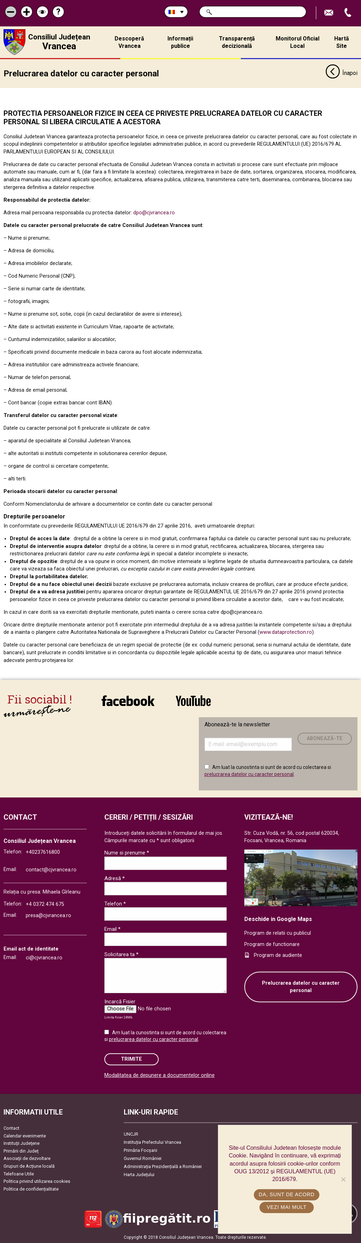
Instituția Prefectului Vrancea (152, 1141)
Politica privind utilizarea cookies (37, 1181)
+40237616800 (43, 852)
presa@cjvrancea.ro (48, 915)
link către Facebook (128, 700)
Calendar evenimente (25, 1135)
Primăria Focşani (140, 1150)
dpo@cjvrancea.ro (154, 212)
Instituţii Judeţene (21, 1143)
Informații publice (180, 42)
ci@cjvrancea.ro (44, 957)
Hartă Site (341, 42)
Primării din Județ (21, 1150)
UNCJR (131, 1133)
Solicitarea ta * (121, 954)
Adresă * (114, 878)
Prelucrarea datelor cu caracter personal (300, 986)
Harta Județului (139, 1174)
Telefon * (115, 903)
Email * (112, 929)
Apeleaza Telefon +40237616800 (348, 13)
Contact (11, 1127)
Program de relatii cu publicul (277, 933)
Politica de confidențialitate (31, 1188)
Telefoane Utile (19, 1173)
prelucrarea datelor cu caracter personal (249, 774)
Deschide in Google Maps (278, 918)
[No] (343, 1179)
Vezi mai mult (286, 1207)
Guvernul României (142, 1158)
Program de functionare (272, 944)
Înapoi (341, 73)
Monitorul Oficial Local (297, 42)
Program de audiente (278, 955)
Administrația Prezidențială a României (163, 1166)
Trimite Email (329, 13)
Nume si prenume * (126, 852)
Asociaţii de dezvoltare (27, 1158)
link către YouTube (193, 700)
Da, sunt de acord (286, 1194)
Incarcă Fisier (119, 1001)
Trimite (131, 1059)
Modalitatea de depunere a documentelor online (159, 1075)
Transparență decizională (237, 42)
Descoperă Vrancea (129, 42)
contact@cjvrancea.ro (51, 869)
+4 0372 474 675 (45, 904)
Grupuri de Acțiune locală (29, 1165)
